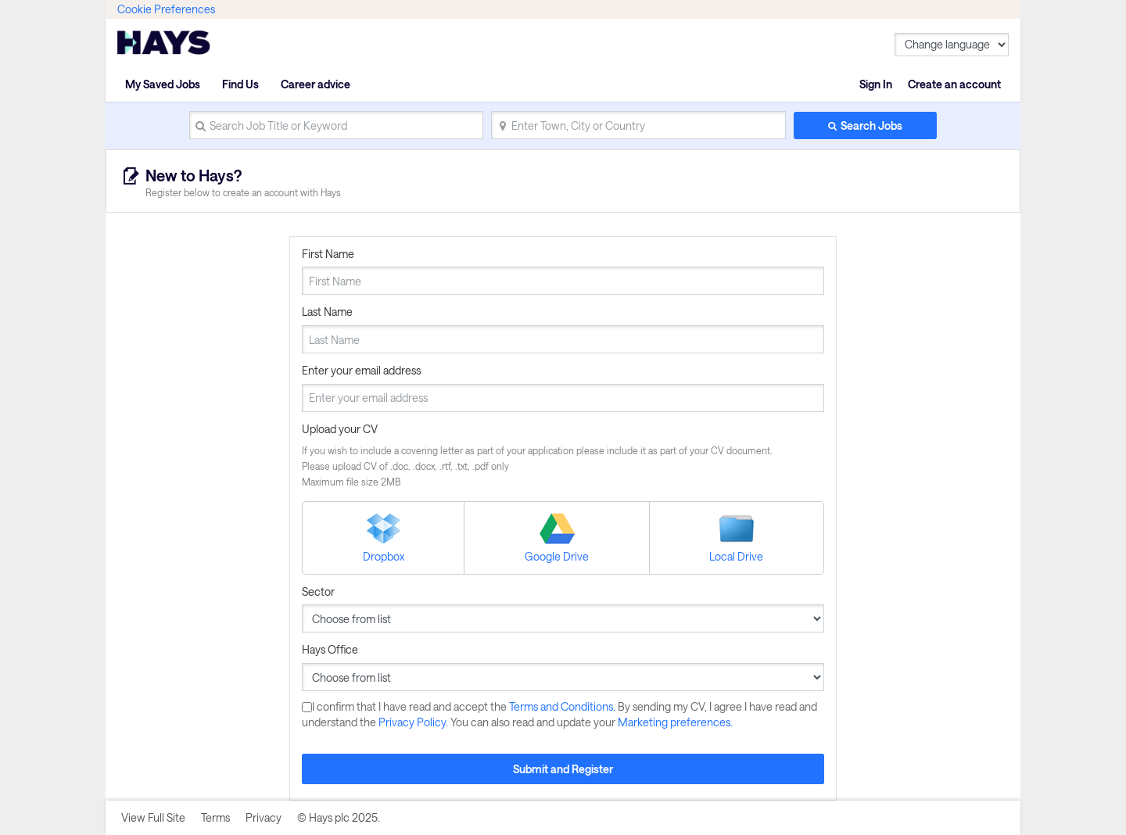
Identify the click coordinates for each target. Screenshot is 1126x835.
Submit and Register (563, 769)
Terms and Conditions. (563, 706)
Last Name (327, 311)
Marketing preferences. (675, 722)
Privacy (264, 817)
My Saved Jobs (162, 84)
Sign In (875, 84)
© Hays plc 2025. (338, 817)
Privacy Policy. (414, 722)
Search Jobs (871, 125)
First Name (328, 253)
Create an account (954, 84)
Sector (318, 591)
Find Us (240, 84)
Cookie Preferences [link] (166, 9)
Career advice (315, 84)
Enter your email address (361, 370)
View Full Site (153, 817)
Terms (215, 817)
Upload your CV (340, 428)
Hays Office (330, 649)
